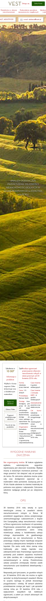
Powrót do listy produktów (10, 426)
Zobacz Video (10, 409)
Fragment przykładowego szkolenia (10, 417)
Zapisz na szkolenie (10, 403)
